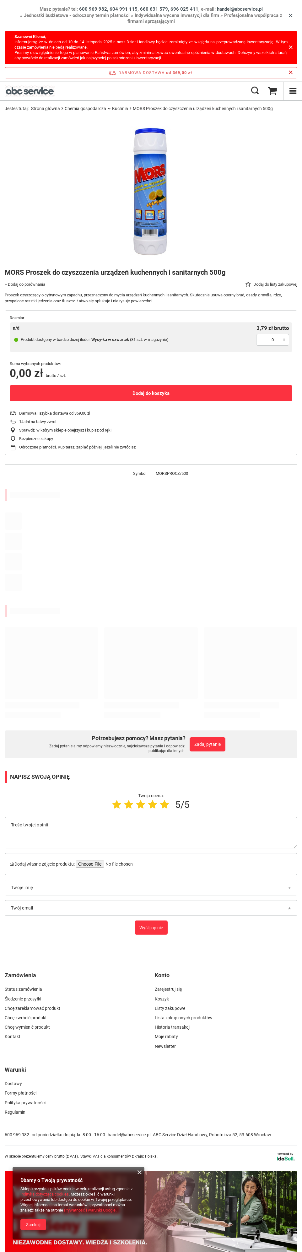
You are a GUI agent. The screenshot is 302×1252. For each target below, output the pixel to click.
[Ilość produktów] (272, 339)
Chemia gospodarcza (85, 108)
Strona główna (45, 108)
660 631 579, (154, 9)
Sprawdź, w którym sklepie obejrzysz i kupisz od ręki (65, 430)
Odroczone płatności (37, 447)
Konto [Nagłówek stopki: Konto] (162, 975)
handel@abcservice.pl (240, 9)
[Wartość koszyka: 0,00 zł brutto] (272, 91)
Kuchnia (120, 108)
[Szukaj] (255, 91)
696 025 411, (185, 9)
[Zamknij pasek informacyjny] (290, 72)
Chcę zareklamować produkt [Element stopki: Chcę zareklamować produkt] (32, 1008)
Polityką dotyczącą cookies (44, 1194)
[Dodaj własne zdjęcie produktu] (118, 864)
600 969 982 (17, 1134)
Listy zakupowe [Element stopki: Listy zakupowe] (170, 1008)
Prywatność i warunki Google (90, 1210)
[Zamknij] (290, 16)
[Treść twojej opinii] (151, 832)
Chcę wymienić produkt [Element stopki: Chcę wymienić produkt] (27, 1027)
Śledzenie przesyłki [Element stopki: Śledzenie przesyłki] (23, 998)
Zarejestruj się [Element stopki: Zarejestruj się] (168, 989)
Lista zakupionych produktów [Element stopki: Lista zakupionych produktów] (184, 1017)
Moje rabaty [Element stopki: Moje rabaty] (166, 1036)
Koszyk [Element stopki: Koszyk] (162, 998)
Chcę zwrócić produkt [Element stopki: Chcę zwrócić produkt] (26, 1017)
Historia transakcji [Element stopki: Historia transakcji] (172, 1027)
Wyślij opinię (151, 927)
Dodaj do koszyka (151, 393)
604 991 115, (124, 9)
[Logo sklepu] (30, 91)
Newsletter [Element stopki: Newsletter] (165, 1046)
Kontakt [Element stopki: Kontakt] (12, 1036)
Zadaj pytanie (207, 744)
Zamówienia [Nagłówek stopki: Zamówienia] (20, 975)
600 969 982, (93, 9)
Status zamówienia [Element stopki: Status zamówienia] (23, 989)
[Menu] (292, 91)
